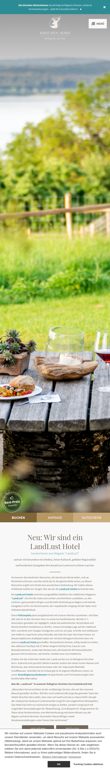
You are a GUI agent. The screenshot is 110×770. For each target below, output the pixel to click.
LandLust (17, 598)
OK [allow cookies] (59, 764)
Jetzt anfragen (38, 728)
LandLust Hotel (28, 642)
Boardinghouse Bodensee (32, 674)
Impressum (74, 757)
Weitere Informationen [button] (54, 757)
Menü (97, 24)
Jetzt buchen (72, 728)
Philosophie (24, 615)
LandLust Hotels (68, 588)
